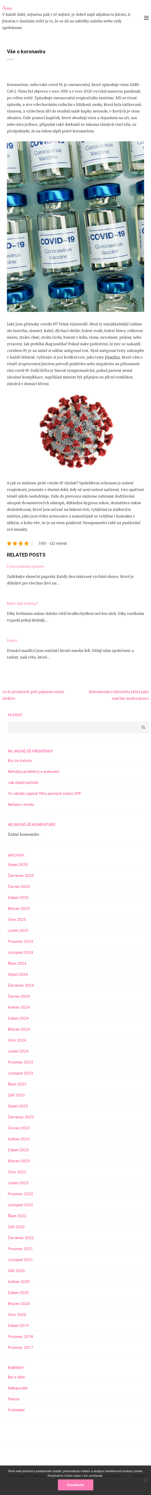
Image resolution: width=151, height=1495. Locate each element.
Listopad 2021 (20, 1259)
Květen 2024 (19, 1007)
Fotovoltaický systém (25, 566)
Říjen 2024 (17, 963)
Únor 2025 (17, 919)
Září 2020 (16, 1270)
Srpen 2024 (18, 974)
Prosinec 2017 (20, 1347)
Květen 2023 (19, 1139)
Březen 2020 (19, 1303)
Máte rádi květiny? (22, 603)
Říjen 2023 (17, 1084)
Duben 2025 (18, 897)
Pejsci (12, 640)
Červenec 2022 (21, 1237)
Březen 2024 (19, 1029)
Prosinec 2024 (20, 941)
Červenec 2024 (21, 985)
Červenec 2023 (21, 1117)
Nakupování (18, 1388)
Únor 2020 (17, 1314)
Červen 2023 (19, 1128)
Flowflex (112, 357)
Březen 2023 (19, 1161)
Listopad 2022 (20, 1205)
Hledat (15, 715)
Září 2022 (16, 1226)
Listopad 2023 (20, 1073)
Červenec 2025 (21, 875)
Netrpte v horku (21, 804)
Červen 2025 (19, 886)
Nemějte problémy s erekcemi (33, 771)
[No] (145, 1480)
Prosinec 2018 (20, 1336)
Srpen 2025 (18, 864)
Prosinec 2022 (20, 1194)
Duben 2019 (18, 1325)
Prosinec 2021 (20, 1248)
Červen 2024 (19, 996)
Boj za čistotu (20, 760)
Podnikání (16, 1410)
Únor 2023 (17, 1172)
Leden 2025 (18, 930)
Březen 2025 (19, 908)
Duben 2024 (18, 1018)
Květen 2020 (19, 1281)
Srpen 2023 (18, 1106)
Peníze (13, 1399)
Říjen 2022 (17, 1216)
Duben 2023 (18, 1150)
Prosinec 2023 (20, 1062)
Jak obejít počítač (23, 782)
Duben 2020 (18, 1292)
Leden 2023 (18, 1183)
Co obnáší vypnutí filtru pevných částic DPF (44, 793)
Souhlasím (75, 1485)
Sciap (7, 8)
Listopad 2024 (20, 952)
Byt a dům (16, 1377)
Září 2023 (16, 1095)
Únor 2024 (17, 1040)
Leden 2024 (18, 1051)
